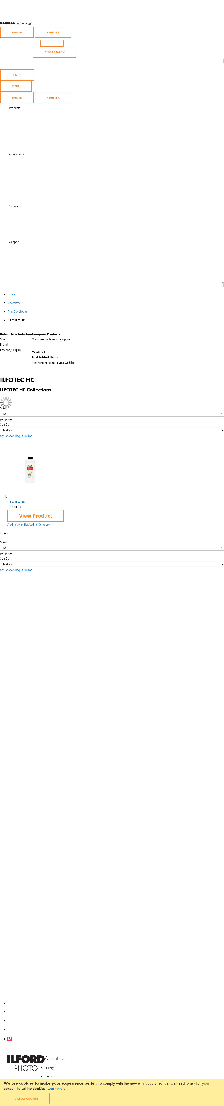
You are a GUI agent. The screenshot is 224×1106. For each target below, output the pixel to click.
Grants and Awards (31, 186)
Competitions (27, 181)
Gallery (24, 175)
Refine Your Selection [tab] (16, 334)
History (49, 1068)
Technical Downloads (32, 258)
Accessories (26, 129)
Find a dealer (27, 217)
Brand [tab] (4, 344)
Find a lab (25, 227)
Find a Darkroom (29, 233)
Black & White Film (31, 113)
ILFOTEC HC (16, 502)
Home (11, 294)
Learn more (56, 1088)
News (48, 1076)
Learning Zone (28, 165)
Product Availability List (33, 145)
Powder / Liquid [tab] (10, 350)
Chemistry (25, 124)
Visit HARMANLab (31, 211)
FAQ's (22, 247)
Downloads (26, 197)
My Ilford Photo (28, 191)
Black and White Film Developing (40, 140)
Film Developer (17, 311)
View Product (35, 515)
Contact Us (26, 252)
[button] (17, 524)
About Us (55, 1058)
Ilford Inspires (27, 170)
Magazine (25, 159)
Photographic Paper (31, 118)
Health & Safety (29, 263)
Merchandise (27, 134)
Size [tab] (3, 339)
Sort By (4, 424)
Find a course (27, 222)
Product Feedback (30, 268)
